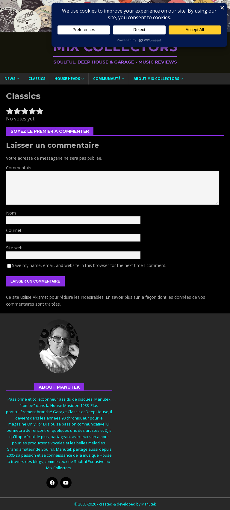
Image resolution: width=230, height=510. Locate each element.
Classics (36, 78)
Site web (14, 248)
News (9, 78)
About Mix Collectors (156, 78)
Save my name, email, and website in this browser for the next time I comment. (89, 265)
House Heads (67, 78)
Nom (11, 213)
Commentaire (19, 167)
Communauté (106, 78)
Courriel (13, 230)
